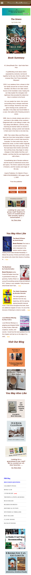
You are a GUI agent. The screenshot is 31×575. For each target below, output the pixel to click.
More (7, 259)
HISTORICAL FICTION (11, 508)
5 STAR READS (10, 493)
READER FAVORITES (10, 504)
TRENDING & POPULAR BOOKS (14, 497)
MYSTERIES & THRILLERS (12, 512)
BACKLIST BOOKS (10, 523)
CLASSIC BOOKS (9, 519)
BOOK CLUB (8, 489)
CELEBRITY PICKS (10, 486)
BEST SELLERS (9, 515)
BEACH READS (8, 501)
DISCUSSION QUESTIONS (12, 482)
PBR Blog (7, 478)
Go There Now (16, 220)
